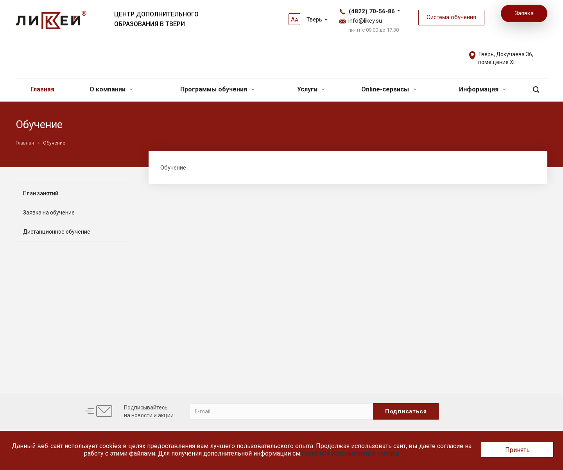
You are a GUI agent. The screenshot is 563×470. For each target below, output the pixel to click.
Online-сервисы (388, 89)
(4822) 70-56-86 (372, 11)
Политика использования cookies (350, 453)
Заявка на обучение (49, 212)
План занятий (40, 193)
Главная (42, 89)
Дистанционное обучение (56, 232)
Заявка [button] (524, 13)
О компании (111, 89)
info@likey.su (365, 20)
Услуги (311, 89)
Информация (482, 89)
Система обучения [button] (451, 17)
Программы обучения (217, 89)
